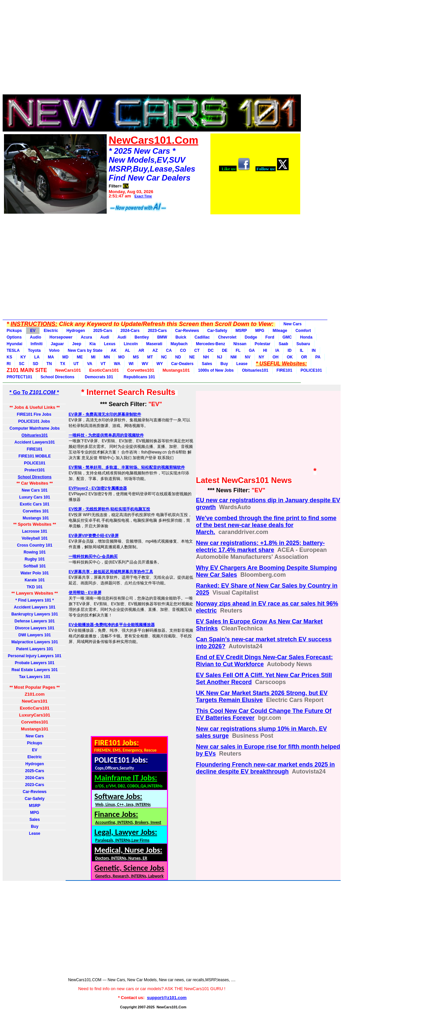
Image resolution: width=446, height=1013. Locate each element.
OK (290, 357)
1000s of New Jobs (216, 370)
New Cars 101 (34, 490)
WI (131, 363)
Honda (306, 337)
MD (65, 357)
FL (238, 350)
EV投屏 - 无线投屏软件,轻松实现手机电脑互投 (109, 509)
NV (248, 357)
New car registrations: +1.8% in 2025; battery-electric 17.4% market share (260, 546)
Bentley (142, 337)
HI (265, 350)
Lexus (110, 344)
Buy (224, 363)
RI (9, 363)
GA (252, 350)
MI (93, 357)
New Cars (293, 324)
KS (9, 357)
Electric (51, 330)
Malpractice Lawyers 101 (34, 642)
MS (136, 357)
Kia (92, 344)
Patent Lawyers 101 (34, 649)
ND (178, 357)
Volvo (54, 350)
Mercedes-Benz (210, 344)
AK (113, 350)
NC (164, 357)
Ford (269, 337)
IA (277, 350)
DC (210, 350)
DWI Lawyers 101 (34, 635)
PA (317, 357)
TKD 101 (34, 587)
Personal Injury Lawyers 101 (34, 656)
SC (22, 363)
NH (206, 357)
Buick (180, 337)
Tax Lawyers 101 (34, 676)
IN (314, 350)
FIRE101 (284, 370)
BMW (162, 337)
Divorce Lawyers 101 (34, 628)
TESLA (13, 350)
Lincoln (131, 344)
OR (304, 357)
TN (49, 363)
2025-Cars (102, 330)
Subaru (303, 344)
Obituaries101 (255, 370)
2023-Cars (157, 330)
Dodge (251, 337)
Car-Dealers (182, 363)
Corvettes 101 (35, 511)
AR (141, 350)
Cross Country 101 (34, 545)
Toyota (34, 350)
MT (150, 357)
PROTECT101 (19, 377)
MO (121, 357)
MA (51, 357)
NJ (219, 357)
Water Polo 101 (35, 573)
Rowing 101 (35, 552)
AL (127, 350)
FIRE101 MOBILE (35, 456)
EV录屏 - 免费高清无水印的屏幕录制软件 (105, 414)
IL (302, 350)
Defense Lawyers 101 (35, 621)
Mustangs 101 (34, 518)
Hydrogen (75, 330)
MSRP (241, 330)
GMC (287, 337)
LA (36, 357)
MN (107, 357)
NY (261, 357)
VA (89, 363)
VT (102, 363)
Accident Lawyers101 (34, 442)
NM (233, 357)
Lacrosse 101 (34, 531)
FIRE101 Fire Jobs (34, 414)
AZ (155, 350)
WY (159, 363)
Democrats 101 (98, 377)
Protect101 (35, 470)
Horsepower (60, 337)
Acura (86, 337)
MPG (259, 330)
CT (196, 350)
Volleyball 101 (35, 538)
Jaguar (57, 344)
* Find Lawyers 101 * (34, 600)
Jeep (76, 344)
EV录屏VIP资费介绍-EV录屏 (94, 535)
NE (192, 357)
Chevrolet (227, 337)
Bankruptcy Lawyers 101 (34, 614)
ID (290, 350)
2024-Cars (130, 330)
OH (275, 357)
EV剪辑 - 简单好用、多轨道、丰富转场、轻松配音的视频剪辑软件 (127, 467)
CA (169, 350)
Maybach (179, 344)
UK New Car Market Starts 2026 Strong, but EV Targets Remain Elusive (261, 696)
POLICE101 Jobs (34, 421)
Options (14, 337)
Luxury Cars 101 (34, 497)
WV (145, 363)
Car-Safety (217, 330)
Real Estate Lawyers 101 (35, 669)
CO (183, 350)
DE (225, 350)
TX (62, 363)
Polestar (262, 344)
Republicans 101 (138, 377)
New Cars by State (85, 350)
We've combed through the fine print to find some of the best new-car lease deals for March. (266, 525)
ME (80, 357)
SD (35, 363)
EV (32, 330)
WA (117, 363)
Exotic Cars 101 (34, 504)
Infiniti (36, 344)
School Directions (57, 377)
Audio (35, 337)
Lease (242, 363)
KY (23, 357)
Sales (207, 363)
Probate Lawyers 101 (34, 663)
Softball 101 (35, 566)
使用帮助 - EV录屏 (85, 592)
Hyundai (14, 344)
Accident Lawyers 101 (34, 607)
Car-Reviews (187, 330)
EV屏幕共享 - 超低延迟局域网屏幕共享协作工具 (111, 571)
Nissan (239, 344)
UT (76, 363)
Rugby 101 (35, 559)
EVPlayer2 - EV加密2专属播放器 (98, 488)
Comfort (303, 330)
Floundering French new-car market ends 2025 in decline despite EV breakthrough (265, 768)
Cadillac (202, 337)
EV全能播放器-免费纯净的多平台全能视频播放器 (112, 624)
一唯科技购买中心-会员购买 (93, 556)
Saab (283, 344)
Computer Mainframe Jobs (35, 428)
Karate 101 (35, 580)
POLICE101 (311, 370)
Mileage (280, 330)
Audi (104, 337)
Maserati (154, 344)
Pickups (14, 330)
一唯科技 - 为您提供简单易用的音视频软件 (106, 435)
